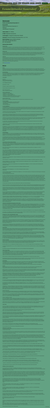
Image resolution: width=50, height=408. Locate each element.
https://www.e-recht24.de (7, 62)
